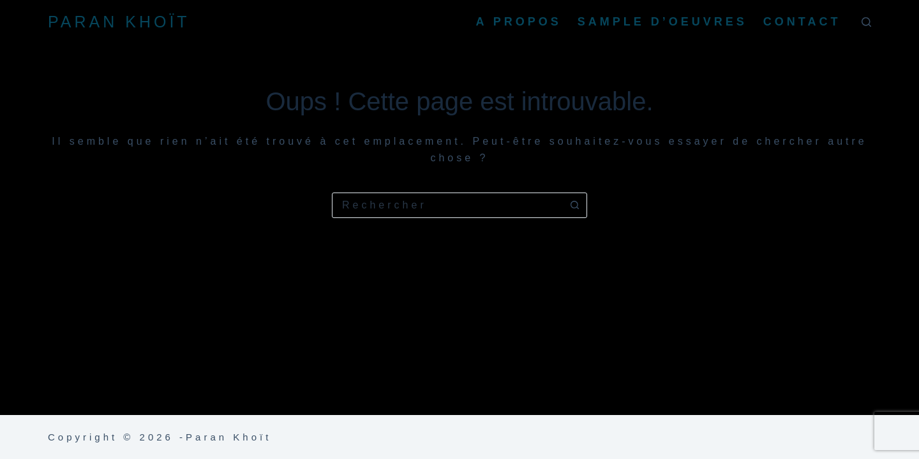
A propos (518, 21)
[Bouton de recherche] (574, 205)
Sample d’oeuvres (662, 21)
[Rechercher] (866, 22)
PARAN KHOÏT (119, 22)
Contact (802, 21)
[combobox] (447, 205)
